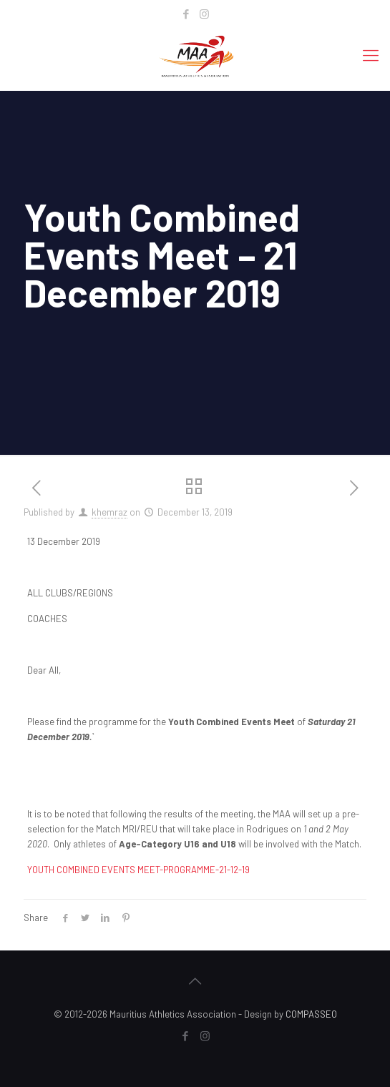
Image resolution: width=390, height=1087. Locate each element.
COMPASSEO (311, 1014)
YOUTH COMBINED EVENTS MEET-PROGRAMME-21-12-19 (138, 869)
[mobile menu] (371, 54)
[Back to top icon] (195, 980)
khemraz (109, 512)
